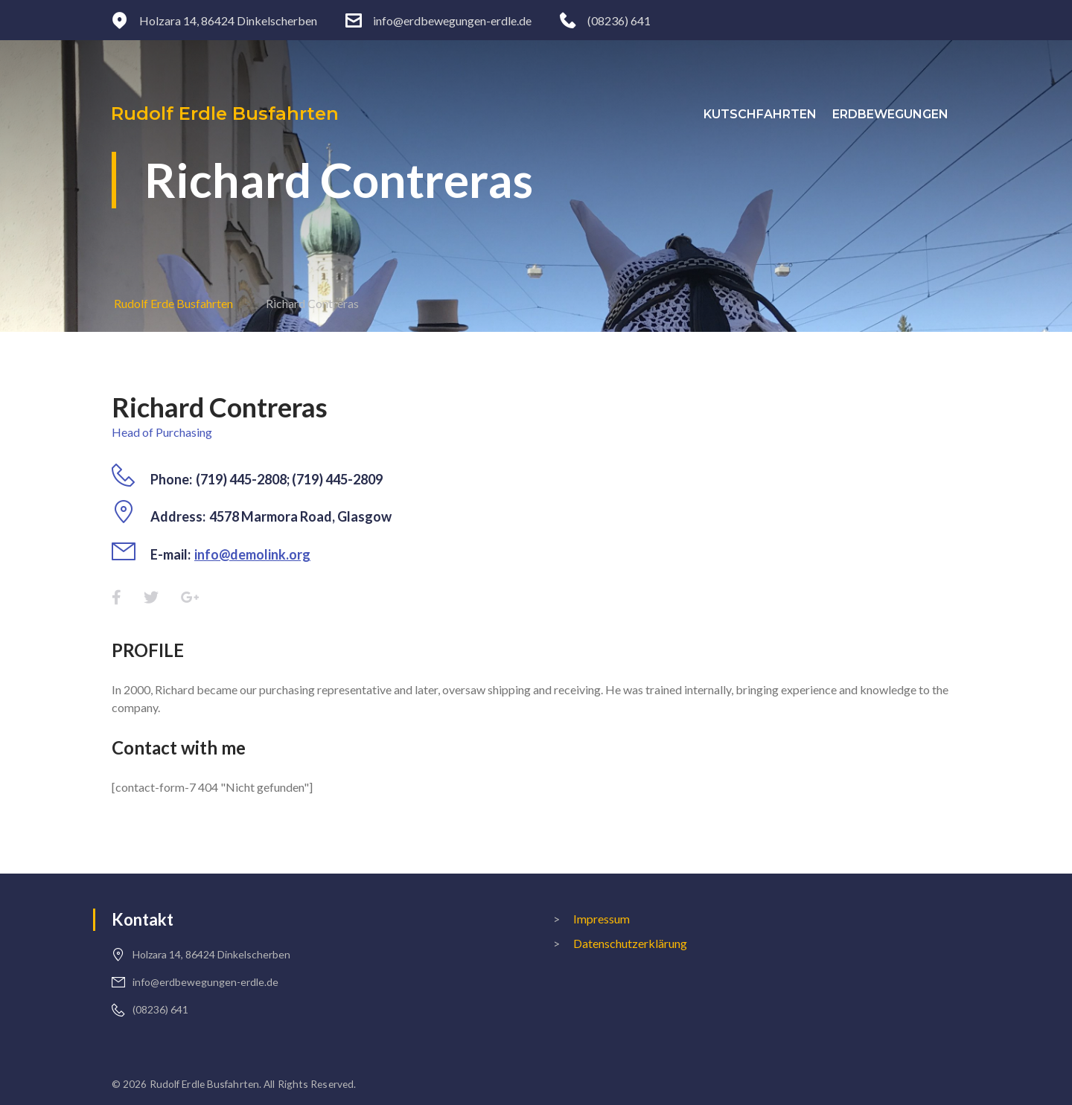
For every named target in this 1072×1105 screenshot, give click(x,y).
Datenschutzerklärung (630, 943)
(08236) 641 (619, 20)
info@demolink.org (252, 554)
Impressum (601, 919)
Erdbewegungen (899, 114)
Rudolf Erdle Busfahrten (225, 113)
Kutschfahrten (769, 114)
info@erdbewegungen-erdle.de (452, 20)
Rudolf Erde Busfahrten (173, 303)
